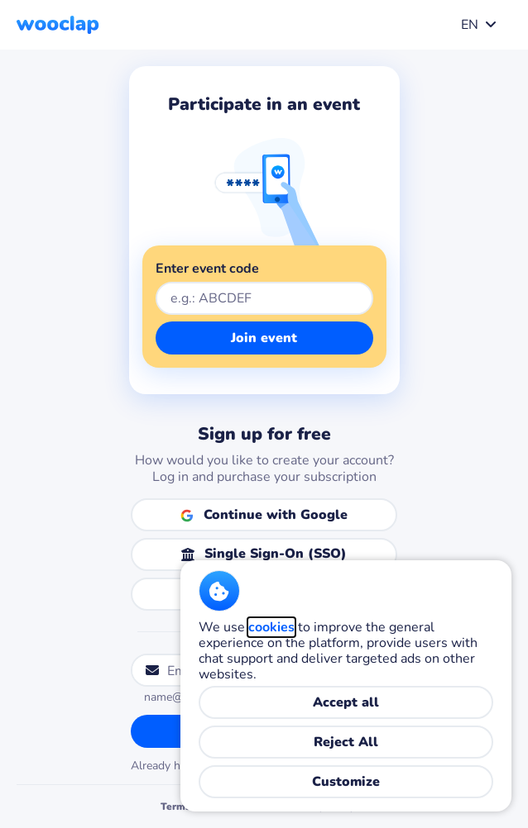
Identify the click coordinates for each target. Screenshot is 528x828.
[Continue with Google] (264, 514)
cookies (271, 627)
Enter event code (207, 268)
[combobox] (475, 24)
